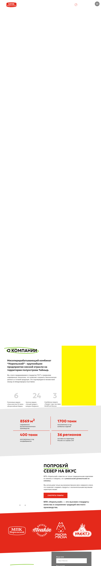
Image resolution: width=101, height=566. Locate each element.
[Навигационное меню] (97, 4)
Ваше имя (60, 557)
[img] (76, 5)
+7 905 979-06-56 (86, 4)
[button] (55, 495)
